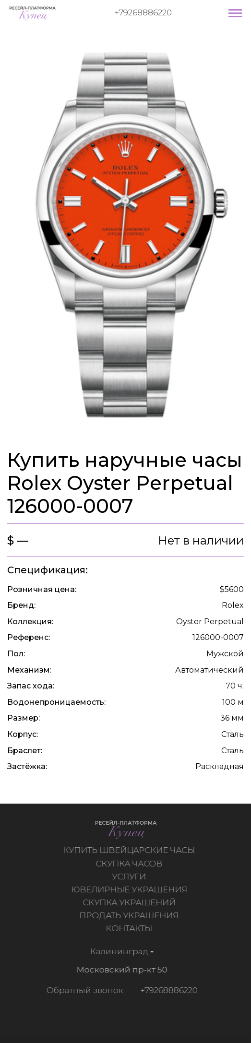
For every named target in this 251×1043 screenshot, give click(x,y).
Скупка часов (130, 863)
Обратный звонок (83, 990)
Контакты (130, 928)
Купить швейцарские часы (130, 850)
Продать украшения (130, 915)
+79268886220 (143, 12)
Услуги (130, 876)
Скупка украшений (130, 902)
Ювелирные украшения (130, 889)
